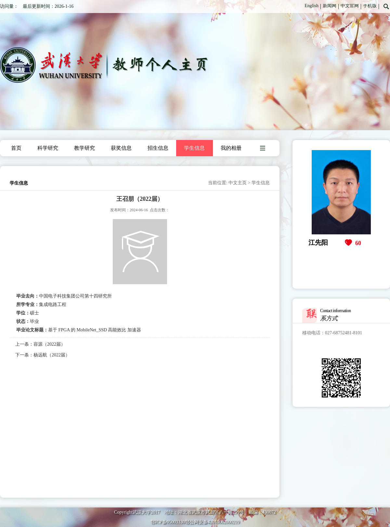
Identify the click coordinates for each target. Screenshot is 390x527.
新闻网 (329, 5)
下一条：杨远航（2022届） (42, 355)
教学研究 (84, 148)
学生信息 (194, 148)
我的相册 (231, 148)
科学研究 (47, 148)
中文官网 (350, 5)
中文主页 (237, 182)
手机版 (370, 5)
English (311, 5)
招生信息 (158, 148)
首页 (16, 148)
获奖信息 (121, 148)
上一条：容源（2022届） (40, 344)
